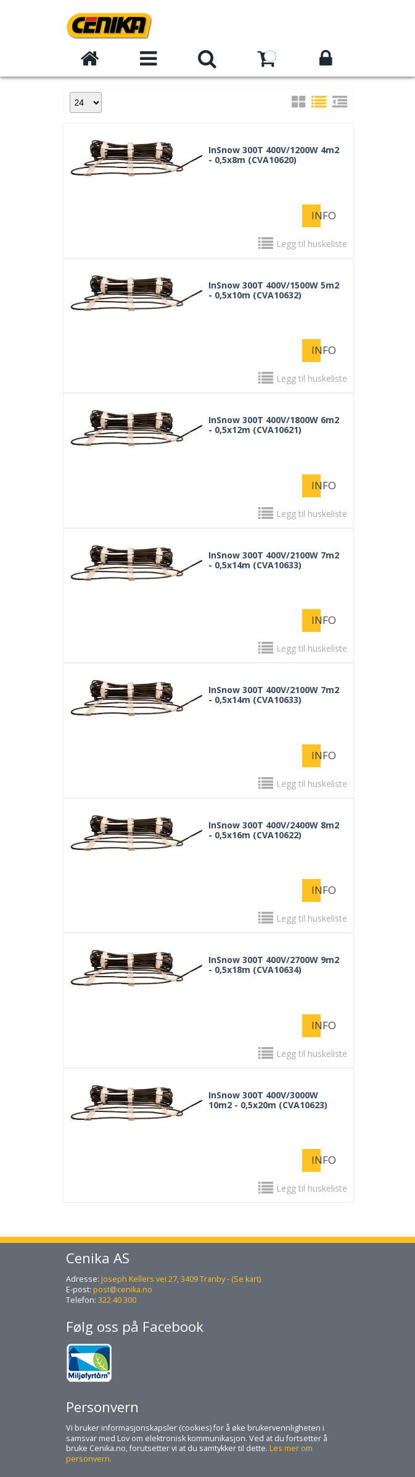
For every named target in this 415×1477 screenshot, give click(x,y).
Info (316, 215)
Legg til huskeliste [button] (311, 244)
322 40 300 (117, 1300)
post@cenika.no (122, 1289)
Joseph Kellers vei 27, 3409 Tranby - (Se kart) (181, 1279)
